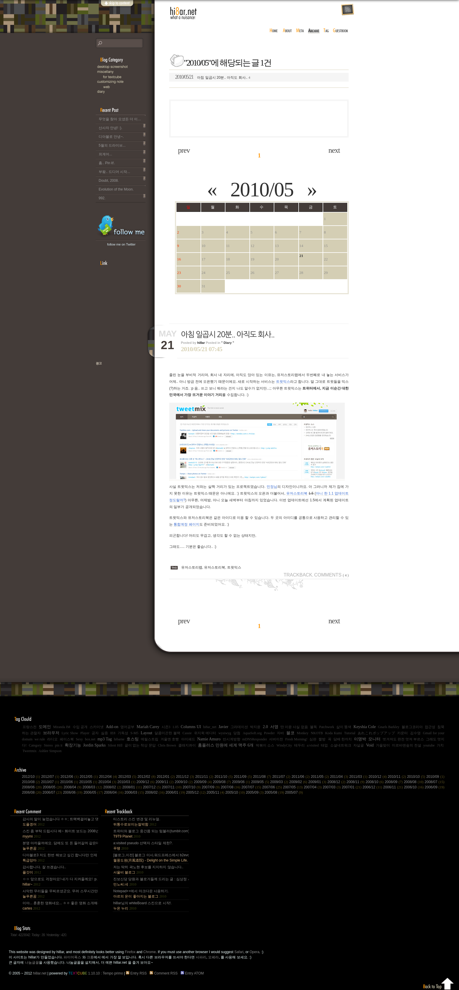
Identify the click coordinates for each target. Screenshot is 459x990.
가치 (440, 745)
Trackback (298, 574)
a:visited (313, 745)
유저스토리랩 (191, 567)
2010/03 (126, 782)
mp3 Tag (104, 739)
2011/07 (282, 777)
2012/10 (31, 777)
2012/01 (166, 777)
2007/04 (313, 787)
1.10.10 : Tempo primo (95, 973)
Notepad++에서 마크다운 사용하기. (141, 893)
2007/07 (252, 787)
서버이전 (276, 739)
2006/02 (155, 792)
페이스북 (67, 739)
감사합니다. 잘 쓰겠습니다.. (44, 869)
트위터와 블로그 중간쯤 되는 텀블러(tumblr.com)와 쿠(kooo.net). (150, 833)
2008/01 (132, 787)
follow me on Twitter (121, 244)
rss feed (347, 10)
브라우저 (51, 733)
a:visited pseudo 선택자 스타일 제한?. (143, 845)
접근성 (430, 727)
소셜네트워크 (340, 745)
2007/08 (231, 787)
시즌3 (166, 727)
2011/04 (340, 777)
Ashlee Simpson (50, 751)
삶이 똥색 (343, 727)
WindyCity (284, 745)
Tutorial (349, 733)
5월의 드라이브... (122, 144)
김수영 (415, 733)
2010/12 (378, 777)
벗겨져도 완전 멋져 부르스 (403, 739)
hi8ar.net (183, 13)
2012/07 (51, 777)
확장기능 (73, 745)
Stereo (48, 745)
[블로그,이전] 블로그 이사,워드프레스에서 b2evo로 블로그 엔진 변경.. (150, 857)
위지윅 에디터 (205, 733)
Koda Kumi (333, 733)
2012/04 (108, 777)
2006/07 (52, 792)
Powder (269, 733)
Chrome (149, 952)
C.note (125, 81)
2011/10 (224, 777)
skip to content (117, 6)
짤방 (322, 739)
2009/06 (241, 782)
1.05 (175, 727)
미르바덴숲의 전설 (406, 745)
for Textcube (128, 76)
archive (313, 30)
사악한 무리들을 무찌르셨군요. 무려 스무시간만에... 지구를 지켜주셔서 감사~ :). (60, 893)
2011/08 (262, 777)
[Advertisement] (259, 118)
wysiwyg (224, 733)
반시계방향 (231, 739)
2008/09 (394, 782)
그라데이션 (239, 727)
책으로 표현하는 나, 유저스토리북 (118, 382)
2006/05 (93, 792)
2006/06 (73, 792)
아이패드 (188, 739)
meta (300, 30)
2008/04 (73, 787)
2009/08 (222, 782)
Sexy (79, 739)
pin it (58, 745)
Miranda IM (62, 727)
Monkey (303, 733)
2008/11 (356, 782)
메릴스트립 (149, 739)
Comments (331, 574)
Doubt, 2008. (122, 179)
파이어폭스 (72, 957)
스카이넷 (97, 727)
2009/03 (279, 782)
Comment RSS (164, 973)
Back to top (438, 982)
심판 (312, 739)
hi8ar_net (209, 727)
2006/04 (114, 792)
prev (184, 150)
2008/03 (93, 787)
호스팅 (132, 739)
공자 (95, 733)
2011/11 (205, 777)
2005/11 (216, 792)
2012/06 (70, 777)
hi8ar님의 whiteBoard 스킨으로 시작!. (142, 905)
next (334, 150)
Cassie (187, 733)
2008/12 (337, 782)
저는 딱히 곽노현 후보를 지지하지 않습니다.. (148, 869)
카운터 (402, 733)
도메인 (45, 727)
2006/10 (414, 787)
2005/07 (294, 792)
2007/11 (172, 787)
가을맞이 (383, 745)
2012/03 (128, 777)
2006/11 (393, 787)
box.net (90, 739)
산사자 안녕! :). (122, 126)
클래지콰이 (187, 745)
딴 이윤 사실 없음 (294, 727)
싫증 (104, 733)
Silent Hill (115, 745)
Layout (147, 733)
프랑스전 (30, 727)
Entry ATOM (193, 973)
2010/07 (50, 782)
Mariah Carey (148, 727)
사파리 (201, 957)
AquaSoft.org (252, 733)
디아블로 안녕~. (122, 135)
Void (370, 745)
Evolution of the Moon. (122, 188)
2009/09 (203, 782)
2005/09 (255, 792)
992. (122, 197)
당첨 (236, 733)
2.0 (265, 727)
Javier (223, 727)
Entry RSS (137, 973)
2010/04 (107, 782)
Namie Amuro (209, 739)
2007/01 (352, 787)
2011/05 (320, 777)
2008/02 (112, 787)
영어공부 (127, 727)
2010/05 (261, 189)
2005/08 (275, 792)
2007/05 (293, 787)
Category (35, 745)
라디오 (52, 739)
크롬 (90, 957)
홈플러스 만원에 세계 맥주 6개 (226, 745)
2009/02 (298, 782)
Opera (254, 952)
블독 (313, 727)
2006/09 (434, 787)
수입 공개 (80, 727)
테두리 (299, 745)
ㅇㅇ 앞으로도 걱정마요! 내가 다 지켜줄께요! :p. (60, 881)
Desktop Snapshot (125, 66)
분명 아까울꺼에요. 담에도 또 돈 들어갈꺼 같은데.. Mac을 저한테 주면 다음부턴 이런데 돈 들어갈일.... (60, 845)
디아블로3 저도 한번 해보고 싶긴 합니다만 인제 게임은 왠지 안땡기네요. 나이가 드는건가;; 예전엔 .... (60, 857)
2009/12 (145, 782)
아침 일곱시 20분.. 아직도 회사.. (212, 77)
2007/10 (192, 787)
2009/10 (184, 782)
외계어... (122, 153)
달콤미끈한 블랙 (167, 733)
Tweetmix (30, 751)
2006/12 (372, 787)
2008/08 (414, 782)
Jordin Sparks (94, 745)
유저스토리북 (296, 493)
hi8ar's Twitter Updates (121, 226)
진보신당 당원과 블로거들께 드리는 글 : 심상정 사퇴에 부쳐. (150, 881)
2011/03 (359, 777)
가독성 (123, 733)
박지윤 (255, 727)
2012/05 (89, 777)
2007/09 (211, 787)
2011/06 (301, 777)
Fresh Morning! (296, 739)
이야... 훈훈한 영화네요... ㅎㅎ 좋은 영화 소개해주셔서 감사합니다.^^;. (60, 905)
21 (301, 255)
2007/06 (272, 787)
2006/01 (175, 792)
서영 (274, 727)
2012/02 (147, 777)
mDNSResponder (254, 739)
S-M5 (134, 733)
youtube (429, 745)
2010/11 (397, 777)
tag (326, 30)
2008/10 (375, 782)
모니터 (374, 739)
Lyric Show (69, 733)
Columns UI (191, 727)
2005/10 (235, 792)
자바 (280, 733)
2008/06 (32, 787)
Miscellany (125, 71)
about (287, 30)
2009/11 (165, 782)
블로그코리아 (412, 727)
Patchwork (326, 727)
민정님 (272, 487)
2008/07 (434, 782)
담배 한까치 (342, 739)
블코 (290, 733)
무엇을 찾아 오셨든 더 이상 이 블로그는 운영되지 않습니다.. (122, 118)
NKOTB (317, 733)
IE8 (112, 733)
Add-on (112, 727)
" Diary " (227, 342)
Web (128, 86)
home (273, 30)
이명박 (360, 739)
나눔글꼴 (32, 962)
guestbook (341, 30)
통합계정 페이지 (186, 524)
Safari (238, 952)
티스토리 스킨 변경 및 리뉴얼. (136, 821)
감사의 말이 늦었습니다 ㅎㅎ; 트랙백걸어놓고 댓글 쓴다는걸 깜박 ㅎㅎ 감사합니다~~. (60, 821)
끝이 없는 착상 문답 (140, 745)
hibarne (119, 739)
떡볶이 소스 (265, 745)
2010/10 (417, 777)
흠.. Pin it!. (122, 162)
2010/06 (69, 782)
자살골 (358, 745)
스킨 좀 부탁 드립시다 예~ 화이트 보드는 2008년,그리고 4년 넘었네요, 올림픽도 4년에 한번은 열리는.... (60, 833)
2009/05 (260, 782)
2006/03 (134, 792)
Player (85, 733)
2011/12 (185, 777)
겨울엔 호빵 (169, 739)
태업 (324, 745)
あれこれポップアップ (376, 733)
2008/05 (53, 787)
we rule (40, 739)
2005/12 (196, 792)
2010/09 (435, 777)
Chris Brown (167, 745)
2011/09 (243, 777)
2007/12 (152, 787)
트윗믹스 (283, 382)
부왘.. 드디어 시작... (122, 170)
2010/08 (31, 782)
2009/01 (317, 782)
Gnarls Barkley (388, 727)
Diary (125, 91)
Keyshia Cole (365, 727)
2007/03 (332, 787)
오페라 (213, 957)
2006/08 (32, 792)
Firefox (130, 952)
